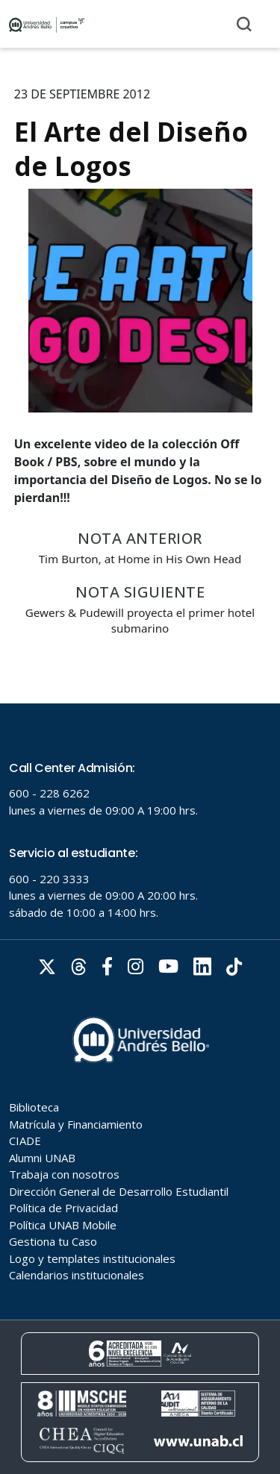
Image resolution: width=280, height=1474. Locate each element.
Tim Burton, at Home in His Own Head (140, 558)
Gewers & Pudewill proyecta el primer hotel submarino (140, 620)
